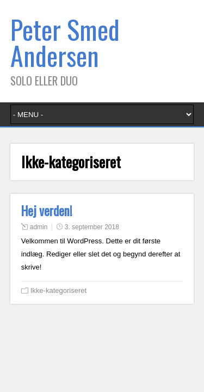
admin (39, 227)
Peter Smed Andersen (65, 42)
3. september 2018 (92, 227)
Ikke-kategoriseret (58, 290)
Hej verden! (46, 210)
